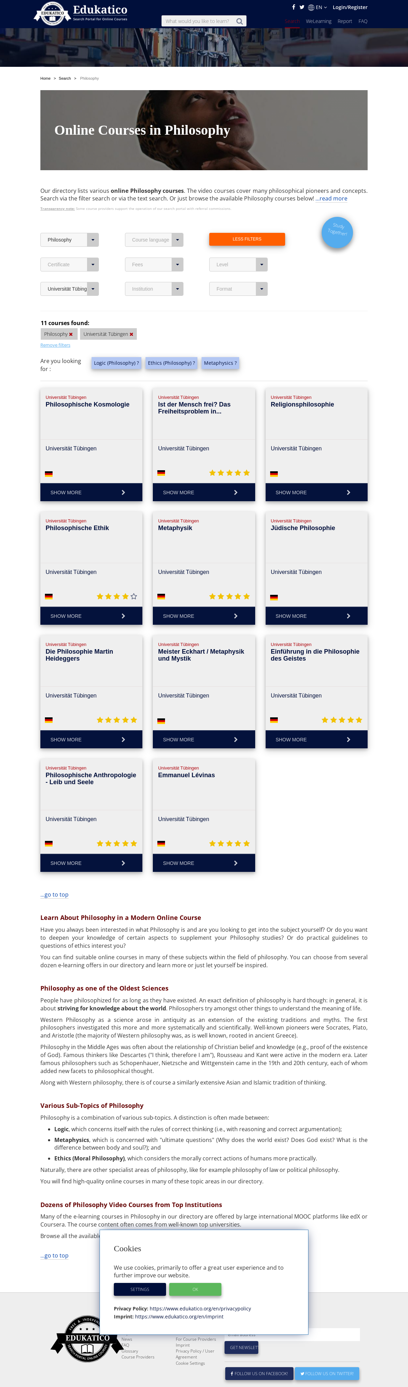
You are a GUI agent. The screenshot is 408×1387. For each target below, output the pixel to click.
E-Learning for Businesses (189, 1347)
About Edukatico (191, 1338)
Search (292, 21)
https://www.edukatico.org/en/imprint (178, 1316)
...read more (331, 198)
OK (195, 1289)
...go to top (54, 894)
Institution (157, 289)
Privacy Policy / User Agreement (195, 1371)
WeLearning (318, 21)
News (126, 1356)
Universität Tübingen (73, 289)
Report (345, 21)
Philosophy (73, 240)
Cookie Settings (190, 1380)
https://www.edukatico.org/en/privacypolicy (199, 1308)
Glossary (129, 1368)
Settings (140, 1289)
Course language (157, 240)
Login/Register (350, 7)
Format (242, 289)
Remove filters (55, 345)
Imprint (183, 1362)
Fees (157, 264)
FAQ (363, 21)
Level (242, 264)
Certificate (73, 264)
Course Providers (138, 1374)
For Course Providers (196, 1356)
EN (317, 7)
